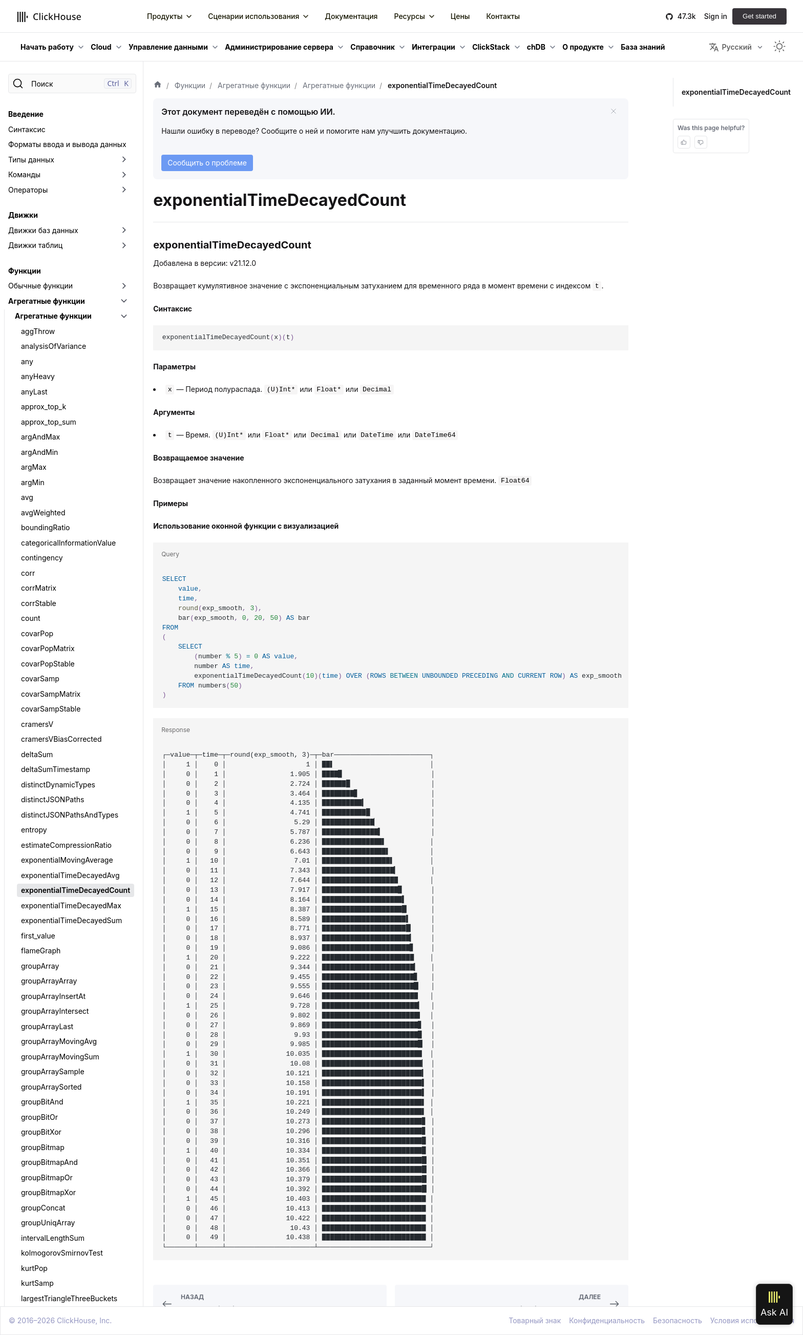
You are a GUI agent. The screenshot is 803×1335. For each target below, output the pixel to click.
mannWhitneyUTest (54, 775)
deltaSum (37, 201)
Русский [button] (730, 47)
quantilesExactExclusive (61, 1199)
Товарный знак (535, 1320)
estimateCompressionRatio (66, 292)
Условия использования (752, 1320)
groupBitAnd (42, 549)
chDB (536, 47)
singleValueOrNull (51, 1289)
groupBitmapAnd (49, 609)
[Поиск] (72, 83)
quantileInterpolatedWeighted (71, 1093)
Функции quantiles (52, 1183)
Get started (759, 16)
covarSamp (40, 125)
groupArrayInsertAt (53, 443)
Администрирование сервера (279, 47)
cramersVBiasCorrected (61, 186)
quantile (34, 911)
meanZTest (40, 851)
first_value (38, 383)
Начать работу (47, 47)
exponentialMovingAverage (67, 307)
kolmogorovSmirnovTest (62, 700)
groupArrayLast (47, 473)
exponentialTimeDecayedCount (75, 337)
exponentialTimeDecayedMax (71, 352)
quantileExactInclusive (58, 1017)
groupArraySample (52, 518)
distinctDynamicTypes (58, 231)
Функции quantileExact (60, 972)
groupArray (40, 413)
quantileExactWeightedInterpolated (77, 1062)
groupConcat (43, 655)
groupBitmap (43, 594)
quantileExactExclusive (59, 987)
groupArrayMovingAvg (59, 488)
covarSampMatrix (50, 141)
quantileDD (39, 941)
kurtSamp (37, 730)
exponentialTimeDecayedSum (71, 367)
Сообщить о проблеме (207, 162)
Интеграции (433, 47)
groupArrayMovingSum (60, 503)
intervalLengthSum (52, 685)
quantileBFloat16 (49, 927)
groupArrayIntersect (55, 458)
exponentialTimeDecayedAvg (70, 322)
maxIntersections (50, 806)
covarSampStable (50, 156)
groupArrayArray (49, 428)
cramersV (37, 171)
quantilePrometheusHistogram (72, 1108)
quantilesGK (41, 1229)
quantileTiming (45, 1153)
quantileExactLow (51, 1032)
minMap (34, 896)
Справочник (372, 47)
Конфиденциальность (607, 1320)
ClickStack (491, 47)
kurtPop (34, 715)
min (27, 881)
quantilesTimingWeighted (63, 1244)
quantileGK (39, 1078)
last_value (37, 760)
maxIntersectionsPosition (63, 821)
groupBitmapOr (47, 624)
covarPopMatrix (48, 95)
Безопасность (677, 1320)
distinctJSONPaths (52, 246)
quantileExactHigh (51, 1002)
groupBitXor (41, 579)
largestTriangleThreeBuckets (69, 745)
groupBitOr (39, 564)
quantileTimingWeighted (61, 1168)
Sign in (715, 16)
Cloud (101, 47)
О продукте (583, 47)
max (28, 790)
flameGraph (40, 397)
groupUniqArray (48, 669)
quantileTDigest (47, 1123)
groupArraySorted (51, 534)
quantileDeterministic (57, 957)
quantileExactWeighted (60, 1048)
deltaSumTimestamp (55, 216)
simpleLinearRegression (61, 1274)
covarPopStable (48, 111)
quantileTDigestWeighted (63, 1138)
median (33, 866)
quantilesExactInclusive (60, 1213)
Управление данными (168, 47)
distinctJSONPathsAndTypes (69, 262)
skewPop (36, 1304)
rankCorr (36, 1259)
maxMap (35, 836)
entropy (34, 277)
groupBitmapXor (48, 639)
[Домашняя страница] (157, 85)
